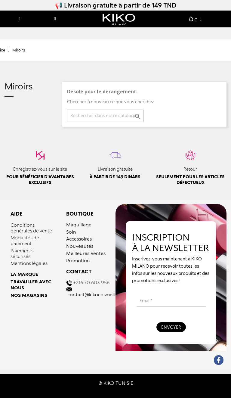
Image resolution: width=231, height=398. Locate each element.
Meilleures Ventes (86, 253)
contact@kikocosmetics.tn (96, 294)
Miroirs (19, 86)
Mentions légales (29, 263)
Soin (71, 232)
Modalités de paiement (25, 240)
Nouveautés (79, 246)
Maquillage (78, 224)
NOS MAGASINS (29, 295)
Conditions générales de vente (31, 227)
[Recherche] (105, 116)
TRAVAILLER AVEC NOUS (31, 284)
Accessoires (79, 238)
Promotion (78, 260)
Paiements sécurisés (22, 253)
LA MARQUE (24, 274)
